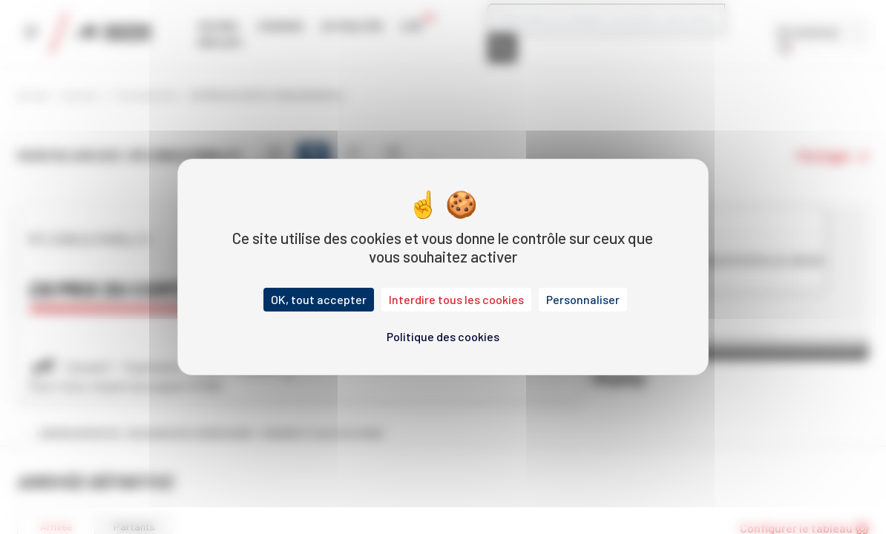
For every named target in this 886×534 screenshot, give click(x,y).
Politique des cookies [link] (443, 336)
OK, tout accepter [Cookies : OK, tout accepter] (319, 299)
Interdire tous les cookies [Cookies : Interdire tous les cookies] (456, 299)
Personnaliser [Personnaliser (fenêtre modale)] (583, 299)
